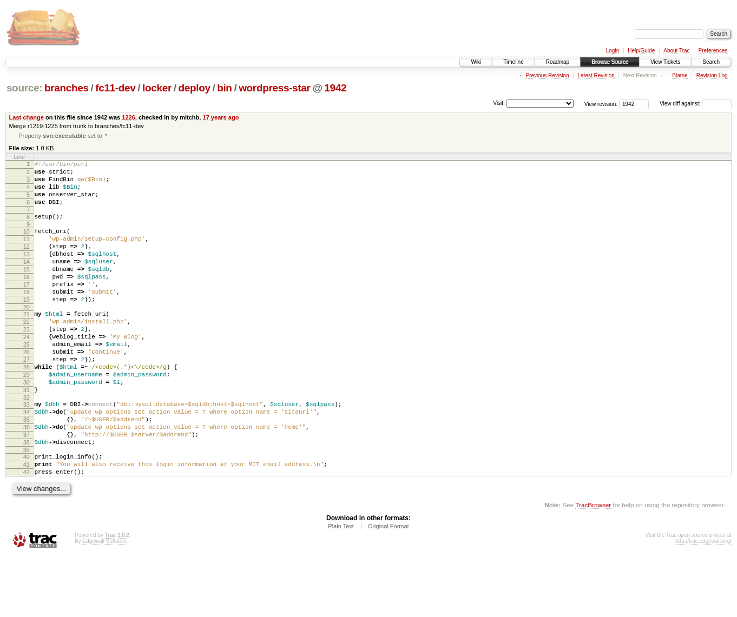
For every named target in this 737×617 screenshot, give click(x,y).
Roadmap (557, 62)
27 (26, 398)
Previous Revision (547, 75)
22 (26, 352)
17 (26, 308)
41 (26, 522)
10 (26, 244)
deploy (194, 88)
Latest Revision (595, 75)
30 (26, 425)
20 (26, 336)
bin (224, 88)
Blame (679, 75)
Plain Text (341, 587)
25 (26, 379)
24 (26, 370)
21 (26, 343)
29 (26, 416)
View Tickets (665, 62)
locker (157, 88)
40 (26, 513)
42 (26, 531)
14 (26, 280)
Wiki (476, 62)
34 (26, 460)
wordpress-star (274, 88)
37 (26, 488)
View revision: (601, 104)
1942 (335, 88)
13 (26, 271)
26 (26, 389)
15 (26, 290)
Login (612, 51)
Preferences (713, 51)
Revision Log (712, 75)
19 (26, 326)
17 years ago (220, 117)
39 (26, 506)
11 (26, 253)
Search (711, 62)
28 (26, 407)
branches (66, 88)
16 (26, 299)
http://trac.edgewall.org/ (703, 602)
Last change (26, 117)
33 (26, 451)
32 (26, 444)
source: (24, 88)
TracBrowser (593, 565)
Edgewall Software (104, 602)
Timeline (513, 62)
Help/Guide (641, 51)
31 (26, 435)
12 (26, 262)
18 (26, 317)
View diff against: (696, 104)
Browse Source (609, 62)
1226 (128, 117)
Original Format (388, 587)
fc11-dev (115, 88)
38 (26, 497)
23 (26, 361)
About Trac (676, 51)
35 (26, 469)
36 (26, 478)
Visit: (499, 103)
